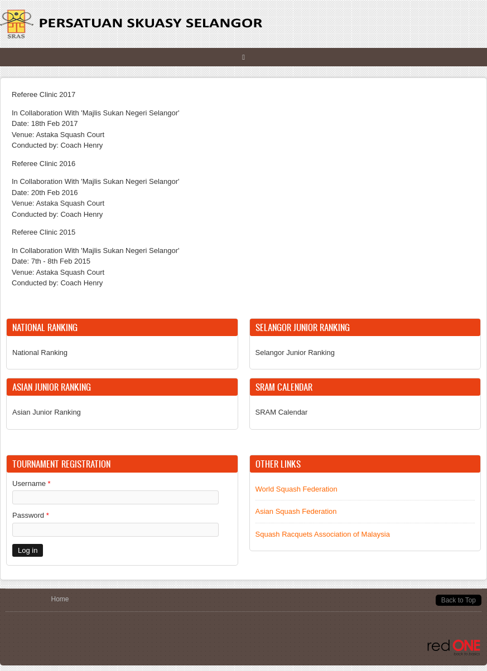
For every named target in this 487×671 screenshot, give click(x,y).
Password (30, 515)
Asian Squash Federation (296, 511)
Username (31, 483)
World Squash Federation (296, 489)
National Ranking (39, 352)
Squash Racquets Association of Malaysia (322, 534)
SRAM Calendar (281, 412)
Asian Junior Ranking (46, 412)
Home (60, 599)
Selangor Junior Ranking (295, 352)
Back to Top (458, 600)
